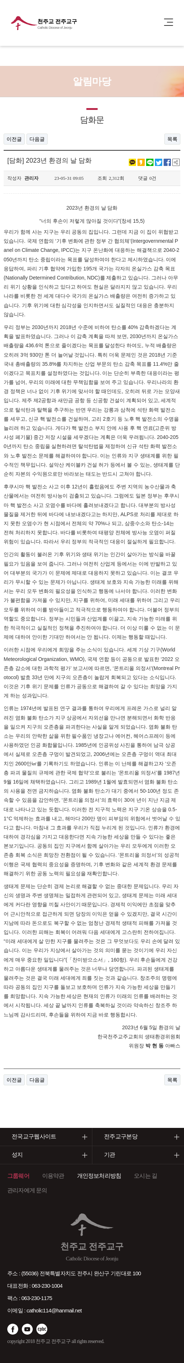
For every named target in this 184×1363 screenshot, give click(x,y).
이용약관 (53, 1176)
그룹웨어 (18, 1176)
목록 (172, 139)
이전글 (14, 139)
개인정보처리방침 (99, 1176)
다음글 (37, 139)
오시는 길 (145, 1176)
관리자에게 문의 (27, 1190)
